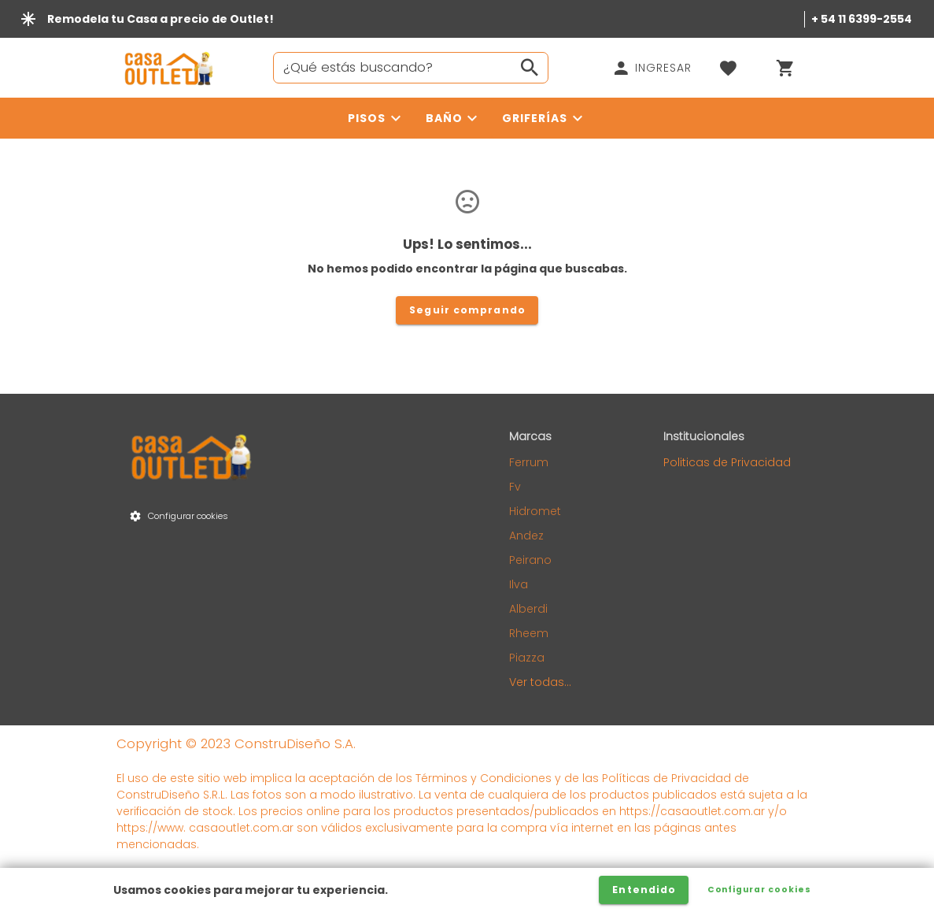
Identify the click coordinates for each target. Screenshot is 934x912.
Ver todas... (540, 682)
